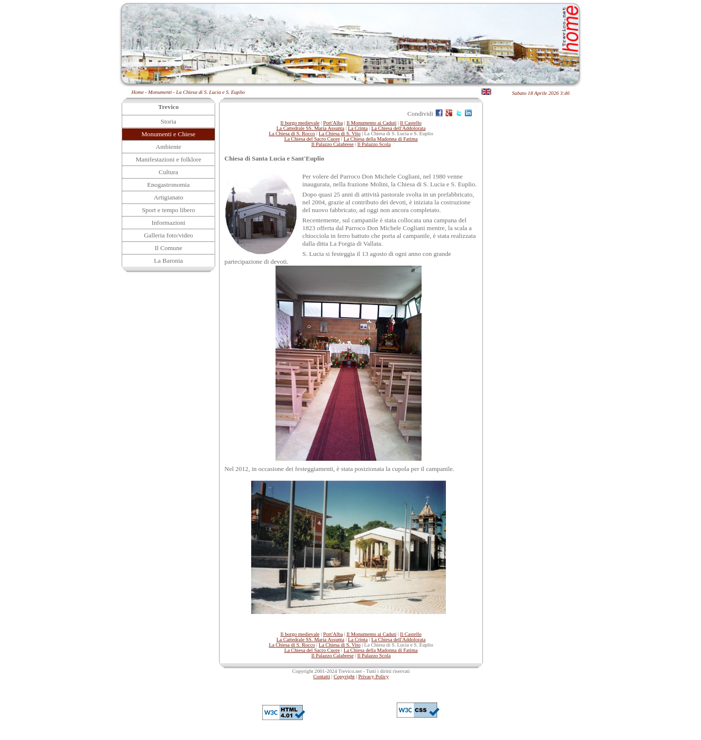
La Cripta (358, 128)
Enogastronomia (168, 184)
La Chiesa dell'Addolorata (398, 128)
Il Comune (169, 248)
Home (137, 92)
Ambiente (169, 146)
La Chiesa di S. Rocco (292, 133)
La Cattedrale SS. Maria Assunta (310, 128)
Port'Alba (333, 123)
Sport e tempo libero (168, 210)
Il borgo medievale (299, 123)
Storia (168, 121)
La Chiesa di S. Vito (340, 133)
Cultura (168, 172)
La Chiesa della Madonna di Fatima (381, 139)
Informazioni (168, 222)
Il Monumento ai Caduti (372, 123)
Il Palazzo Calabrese (332, 144)
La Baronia (168, 260)
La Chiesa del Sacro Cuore (312, 139)
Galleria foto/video (168, 235)
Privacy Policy (373, 676)
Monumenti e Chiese (168, 134)
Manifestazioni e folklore (169, 159)
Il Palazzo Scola (374, 144)
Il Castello (411, 123)
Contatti (322, 676)
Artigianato (169, 197)
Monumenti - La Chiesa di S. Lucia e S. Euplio (196, 92)
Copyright (343, 676)
